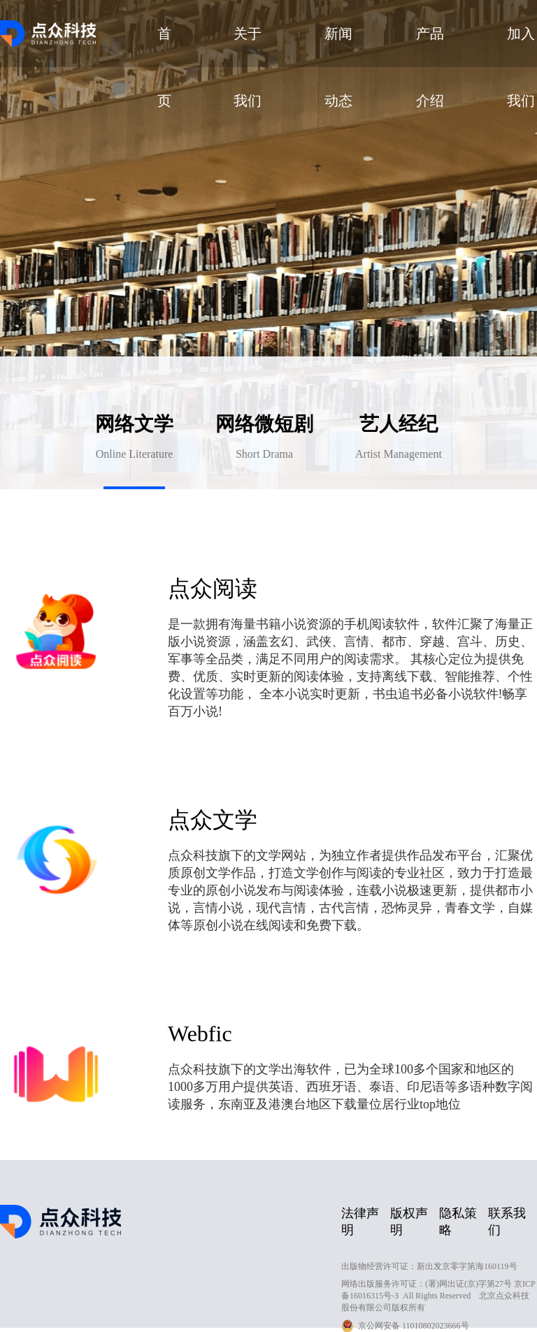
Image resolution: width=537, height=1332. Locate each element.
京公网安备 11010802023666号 (413, 1326)
